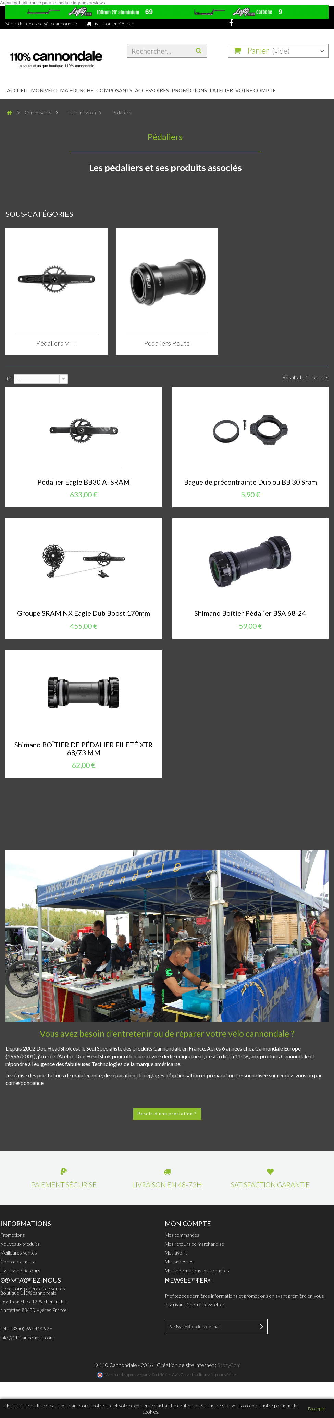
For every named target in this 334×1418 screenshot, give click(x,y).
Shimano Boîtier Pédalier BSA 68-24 (250, 613)
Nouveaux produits (20, 1244)
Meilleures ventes (18, 1253)
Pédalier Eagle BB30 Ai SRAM (83, 482)
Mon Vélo (44, 90)
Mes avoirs (176, 1253)
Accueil (17, 90)
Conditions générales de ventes (32, 1288)
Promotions (189, 90)
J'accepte (316, 1408)
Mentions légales (17, 1279)
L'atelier (221, 90)
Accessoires (152, 90)
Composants (114, 90)
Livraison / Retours (20, 1270)
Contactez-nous (17, 1261)
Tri (8, 378)
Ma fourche (77, 90)
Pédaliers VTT (56, 343)
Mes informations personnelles (197, 1270)
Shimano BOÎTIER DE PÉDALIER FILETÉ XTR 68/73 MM (83, 749)
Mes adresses (179, 1261)
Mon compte (188, 1223)
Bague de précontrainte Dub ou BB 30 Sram (250, 482)
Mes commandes (182, 1235)
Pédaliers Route (167, 343)
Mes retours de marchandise (194, 1244)
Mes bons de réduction (188, 1279)
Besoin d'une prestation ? (167, 1113)
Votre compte (255, 90)
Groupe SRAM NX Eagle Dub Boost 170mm (83, 613)
